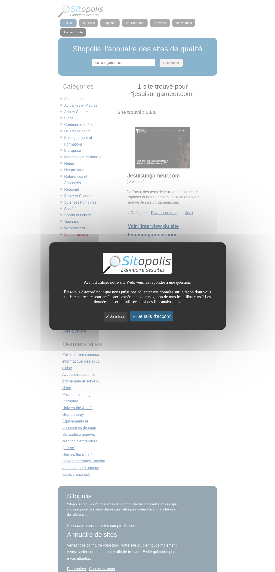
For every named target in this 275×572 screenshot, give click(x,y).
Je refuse (115, 317)
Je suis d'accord (152, 316)
